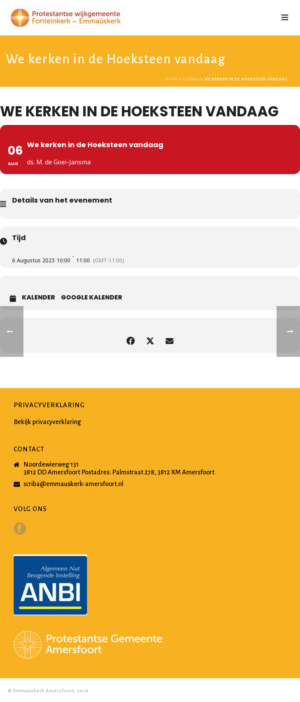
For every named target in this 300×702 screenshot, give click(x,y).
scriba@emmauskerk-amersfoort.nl (73, 484)
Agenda (191, 79)
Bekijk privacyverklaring (47, 422)
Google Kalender (91, 297)
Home (171, 79)
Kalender (38, 297)
